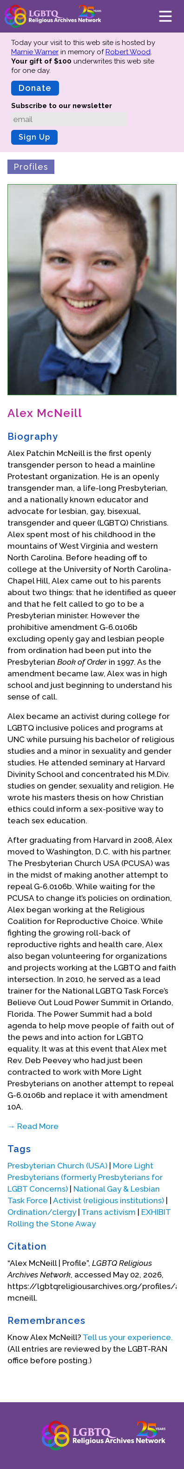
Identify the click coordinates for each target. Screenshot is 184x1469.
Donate (35, 88)
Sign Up (34, 137)
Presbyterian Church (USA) (57, 1165)
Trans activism (108, 1212)
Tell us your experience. (128, 1337)
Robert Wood (128, 52)
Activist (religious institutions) (108, 1200)
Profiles (30, 167)
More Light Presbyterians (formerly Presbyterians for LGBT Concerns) (85, 1177)
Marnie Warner (35, 52)
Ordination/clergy (41, 1212)
